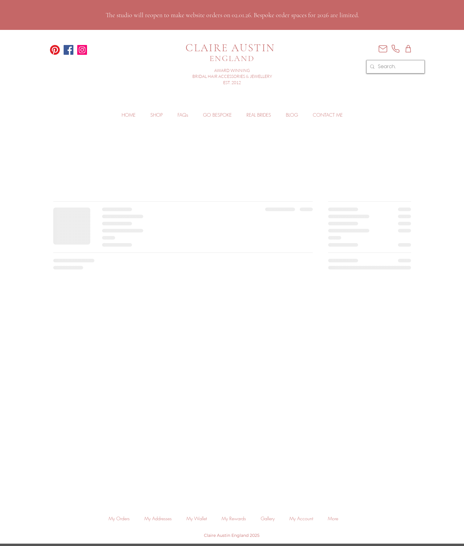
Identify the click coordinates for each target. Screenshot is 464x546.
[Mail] (383, 49)
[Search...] (395, 66)
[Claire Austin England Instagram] (82, 50)
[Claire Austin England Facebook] (68, 50)
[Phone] (395, 49)
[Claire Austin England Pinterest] (55, 50)
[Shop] (408, 49)
